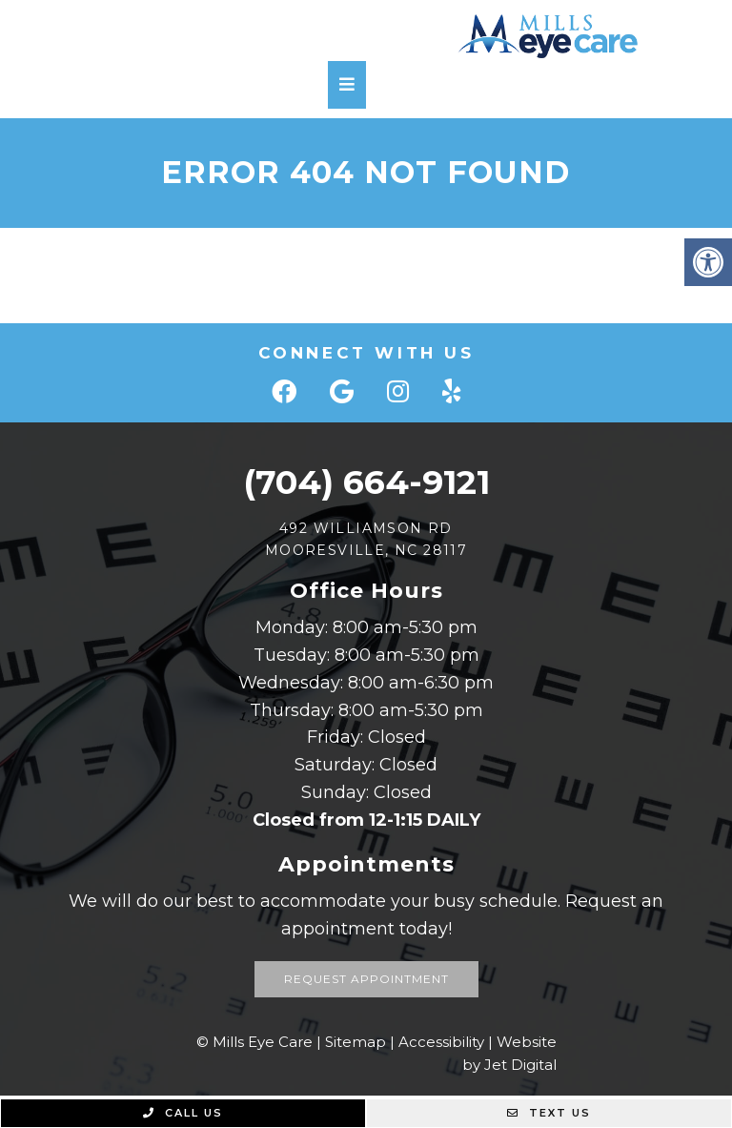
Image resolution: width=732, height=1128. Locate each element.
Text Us (549, 1112)
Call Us (183, 1112)
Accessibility (441, 1042)
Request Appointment (366, 979)
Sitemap (355, 1042)
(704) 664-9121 (366, 481)
